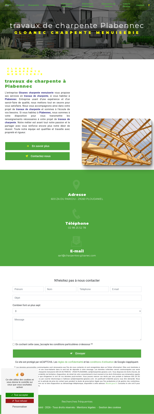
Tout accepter (19, 395)
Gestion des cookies (110, 407)
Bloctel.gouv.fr (111, 380)
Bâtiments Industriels (87, 5)
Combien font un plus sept (26, 301)
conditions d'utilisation (102, 358)
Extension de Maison (108, 5)
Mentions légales (86, 407)
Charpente (33, 5)
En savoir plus (37, 146)
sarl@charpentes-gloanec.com (77, 252)
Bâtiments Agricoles (66, 5)
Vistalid (39, 407)
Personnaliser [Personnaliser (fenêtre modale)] (19, 406)
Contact (140, 5)
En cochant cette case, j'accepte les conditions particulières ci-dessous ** (54, 340)
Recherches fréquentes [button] (77, 401)
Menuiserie (49, 5)
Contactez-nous (37, 156)
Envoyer (80, 349)
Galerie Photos (126, 5)
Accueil (20, 5)
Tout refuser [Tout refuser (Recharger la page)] (19, 401)
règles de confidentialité (70, 358)
